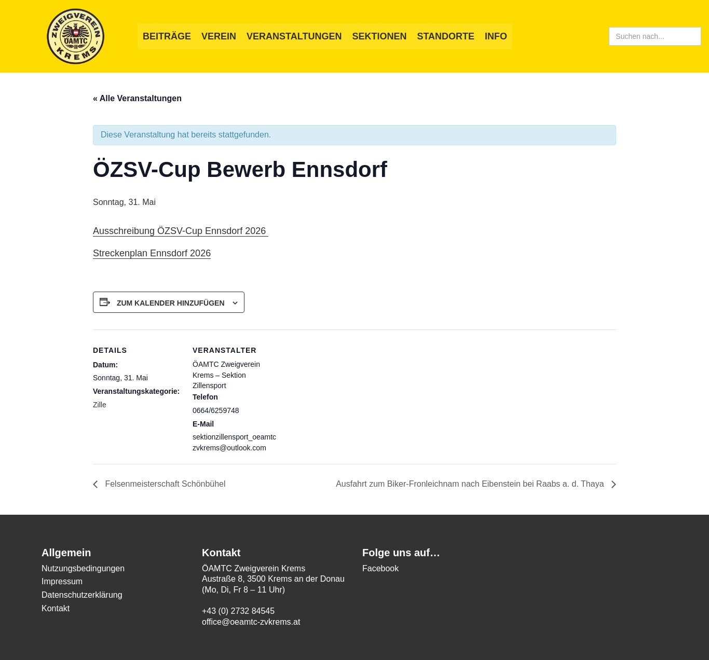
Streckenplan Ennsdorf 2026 (152, 253)
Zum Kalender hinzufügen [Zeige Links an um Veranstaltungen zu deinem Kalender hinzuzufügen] (171, 303)
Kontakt (56, 608)
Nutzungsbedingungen (83, 568)
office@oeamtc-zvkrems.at (251, 621)
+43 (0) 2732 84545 (238, 611)
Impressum (62, 581)
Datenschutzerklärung (82, 594)
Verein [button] (218, 36)
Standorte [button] (445, 36)
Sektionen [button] (379, 36)
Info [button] (496, 36)
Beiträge (167, 36)
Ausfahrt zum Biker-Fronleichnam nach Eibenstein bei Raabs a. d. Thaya (471, 483)
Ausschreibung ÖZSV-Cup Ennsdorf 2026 (180, 231)
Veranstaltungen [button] (294, 36)
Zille (99, 405)
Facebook (380, 568)
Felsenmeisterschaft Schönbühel (164, 483)
